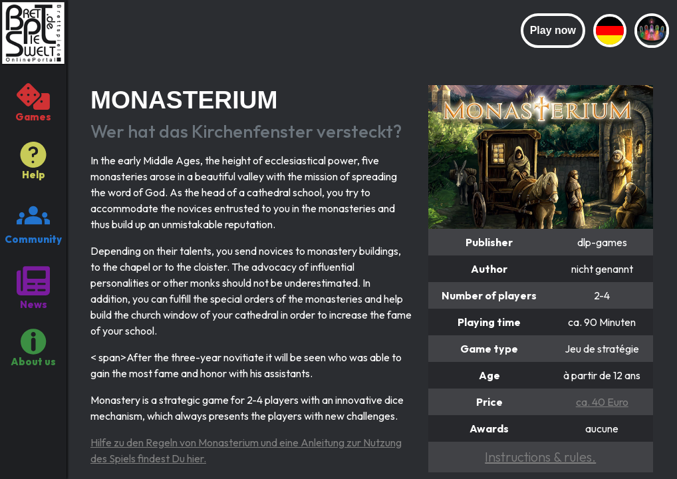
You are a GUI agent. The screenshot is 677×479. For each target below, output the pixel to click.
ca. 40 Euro (602, 401)
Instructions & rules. (540, 456)
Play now (553, 30)
